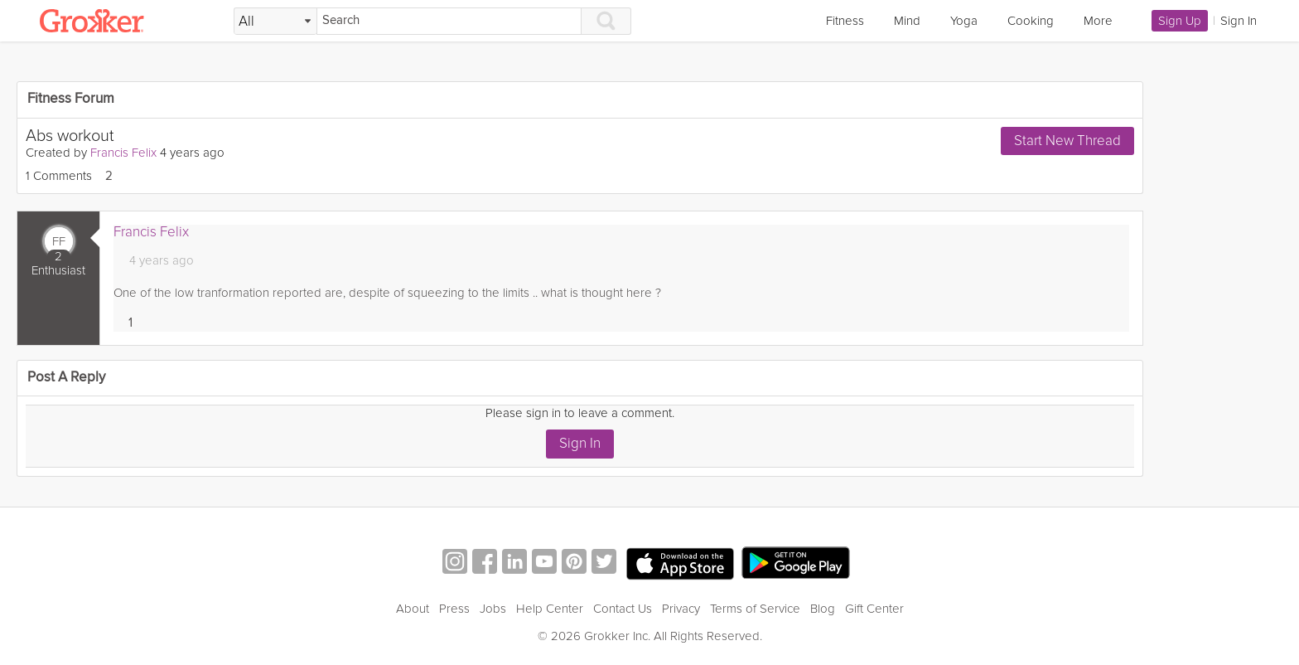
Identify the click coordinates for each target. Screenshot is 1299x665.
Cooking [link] (1030, 20)
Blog (822, 608)
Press (454, 608)
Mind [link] (907, 20)
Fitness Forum (70, 99)
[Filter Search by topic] (275, 21)
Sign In (580, 443)
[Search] (449, 21)
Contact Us (622, 608)
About (412, 608)
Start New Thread (1067, 140)
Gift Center (874, 608)
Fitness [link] (845, 20)
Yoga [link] (964, 20)
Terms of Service (755, 608)
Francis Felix (123, 152)
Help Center (549, 608)
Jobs (493, 608)
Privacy (681, 608)
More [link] (1098, 20)
